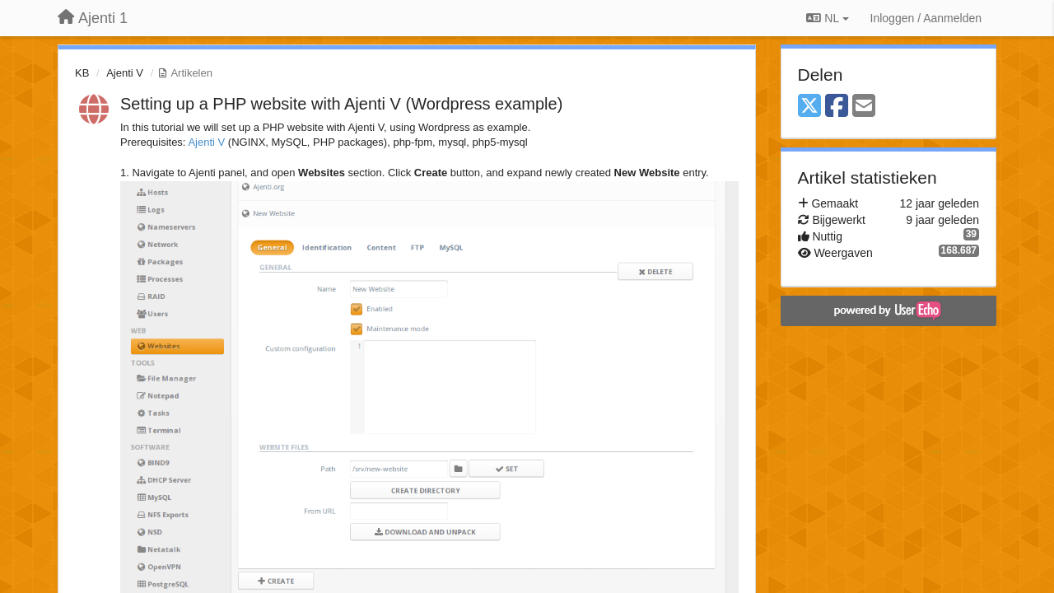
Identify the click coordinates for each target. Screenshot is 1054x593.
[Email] (863, 106)
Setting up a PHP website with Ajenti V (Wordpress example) (341, 104)
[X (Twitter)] (809, 106)
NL (827, 18)
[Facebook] (836, 106)
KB (82, 73)
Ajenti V (124, 73)
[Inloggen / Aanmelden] (926, 18)
